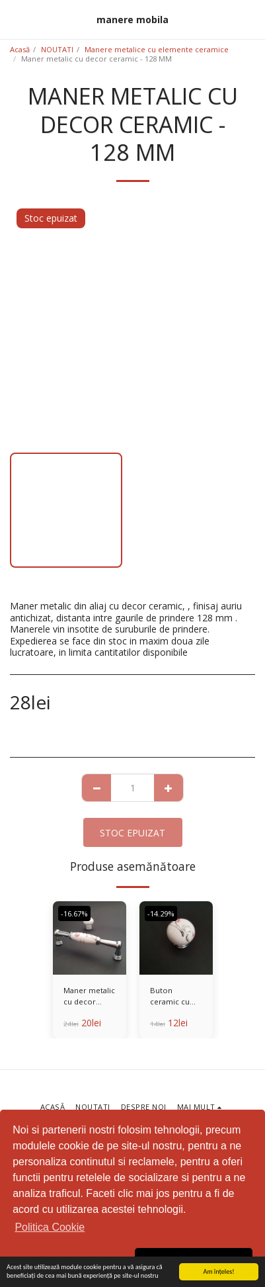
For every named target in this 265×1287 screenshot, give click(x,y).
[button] (14, 18)
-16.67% (74, 913)
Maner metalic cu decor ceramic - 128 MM (89, 996)
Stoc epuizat (132, 832)
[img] (89, 938)
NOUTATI (57, 49)
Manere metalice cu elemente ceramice (157, 49)
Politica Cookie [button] (50, 1227)
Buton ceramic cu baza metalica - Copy (174, 996)
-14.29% (160, 913)
